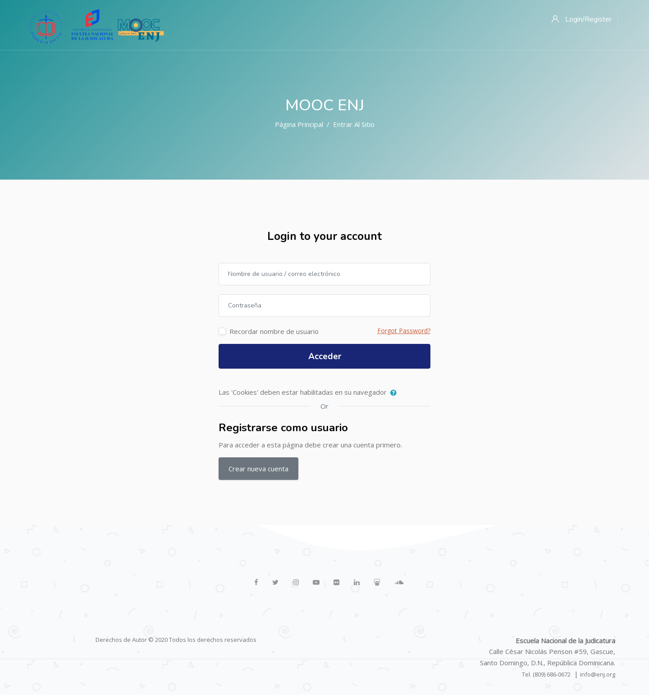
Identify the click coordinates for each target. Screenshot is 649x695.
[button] (395, 393)
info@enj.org (597, 674)
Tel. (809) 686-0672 (546, 674)
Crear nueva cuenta (258, 468)
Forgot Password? (403, 330)
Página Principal (299, 124)
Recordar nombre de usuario (274, 331)
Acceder (324, 356)
